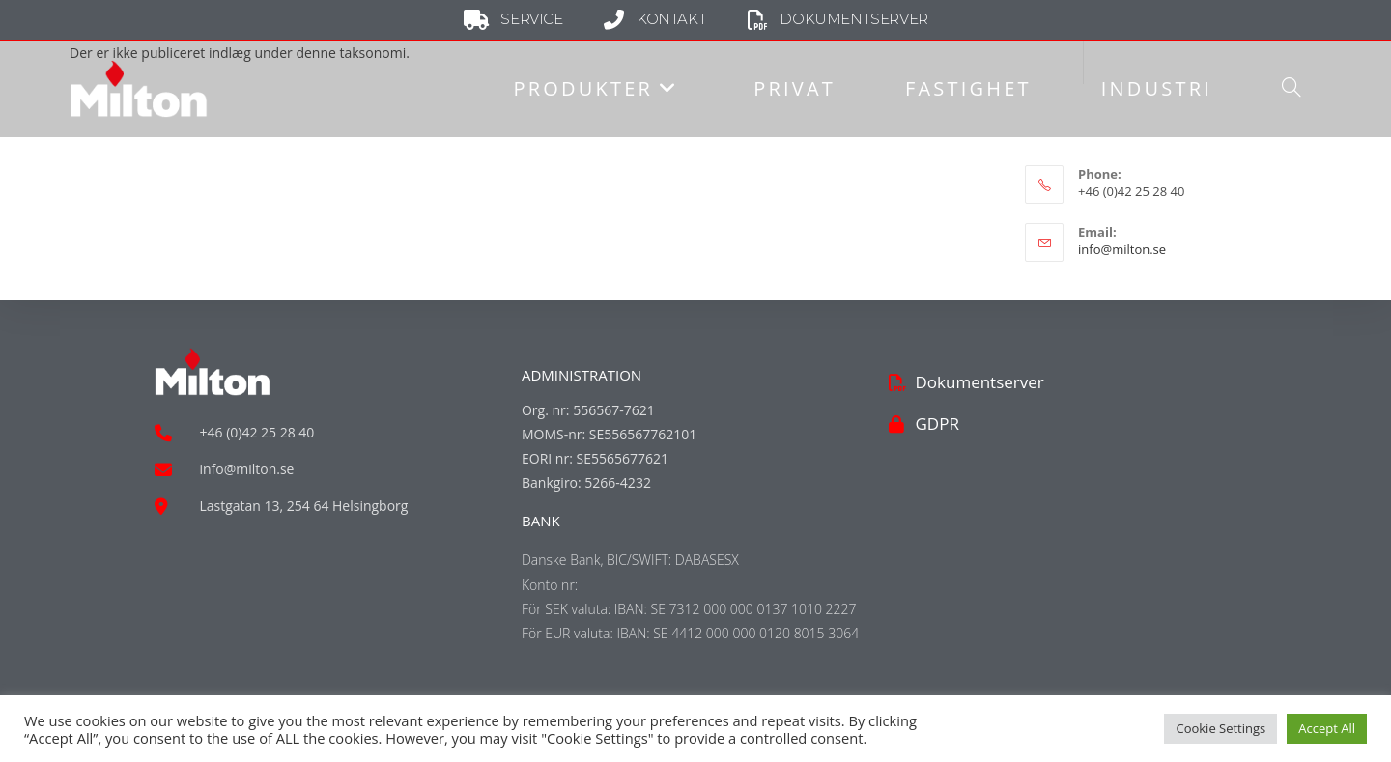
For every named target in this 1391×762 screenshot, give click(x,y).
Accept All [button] (1326, 728)
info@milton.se (1122, 249)
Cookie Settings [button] (1220, 728)
